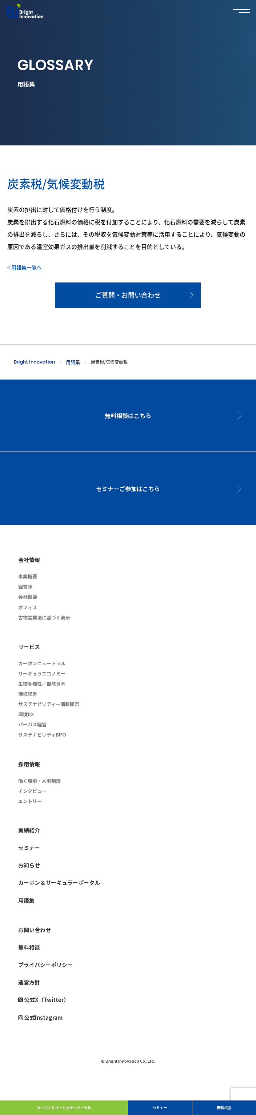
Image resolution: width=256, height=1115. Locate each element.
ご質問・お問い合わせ (128, 295)
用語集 (73, 361)
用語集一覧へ (26, 267)
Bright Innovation (34, 361)
